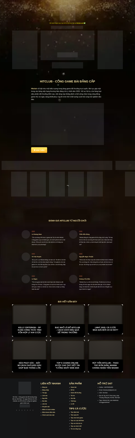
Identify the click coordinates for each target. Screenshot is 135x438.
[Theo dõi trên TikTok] (22, 410)
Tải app (44, 393)
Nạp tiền (44, 398)
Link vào (44, 395)
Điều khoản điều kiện (48, 412)
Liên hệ (44, 404)
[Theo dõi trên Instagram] (19, 410)
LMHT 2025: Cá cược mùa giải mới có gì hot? (105, 328)
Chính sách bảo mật (48, 415)
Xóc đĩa (73, 398)
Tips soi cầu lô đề (76, 426)
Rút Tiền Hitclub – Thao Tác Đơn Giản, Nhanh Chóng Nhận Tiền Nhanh (105, 365)
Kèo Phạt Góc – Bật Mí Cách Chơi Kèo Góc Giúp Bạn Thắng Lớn (29, 365)
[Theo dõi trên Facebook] (16, 410)
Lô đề (72, 404)
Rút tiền (44, 401)
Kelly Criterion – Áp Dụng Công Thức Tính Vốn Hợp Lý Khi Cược (29, 330)
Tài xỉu (73, 395)
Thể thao (73, 401)
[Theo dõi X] (25, 410)
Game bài (73, 387)
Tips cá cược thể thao (77, 420)
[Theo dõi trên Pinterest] (33, 410)
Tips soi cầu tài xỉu (76, 423)
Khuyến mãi (46, 406)
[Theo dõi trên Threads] (30, 410)
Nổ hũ (72, 390)
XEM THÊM (40, 150)
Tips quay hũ (75, 415)
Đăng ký (44, 387)
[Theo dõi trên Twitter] (27, 410)
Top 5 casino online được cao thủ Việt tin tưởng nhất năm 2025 (67, 365)
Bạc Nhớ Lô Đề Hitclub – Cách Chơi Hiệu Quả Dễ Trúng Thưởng (67, 330)
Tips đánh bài (75, 412)
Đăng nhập (45, 390)
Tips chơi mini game (77, 418)
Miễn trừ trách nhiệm (48, 409)
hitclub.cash (80, 23)
